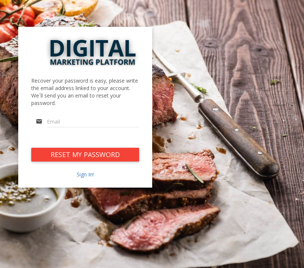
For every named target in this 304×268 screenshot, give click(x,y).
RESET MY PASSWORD (85, 154)
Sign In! (85, 174)
